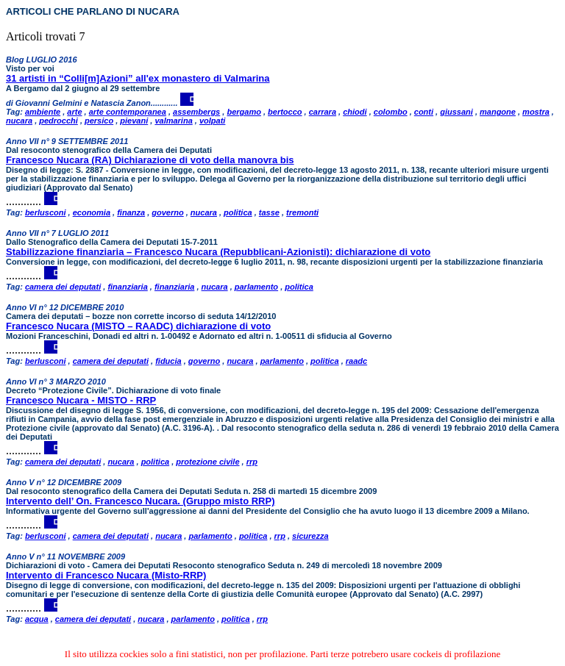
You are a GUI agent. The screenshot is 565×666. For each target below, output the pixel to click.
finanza (131, 212)
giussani (456, 111)
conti (423, 111)
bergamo (243, 111)
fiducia (168, 361)
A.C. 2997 (462, 594)
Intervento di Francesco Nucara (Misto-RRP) (106, 575)
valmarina (173, 120)
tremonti (302, 212)
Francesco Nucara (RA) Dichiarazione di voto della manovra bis (150, 159)
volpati (212, 120)
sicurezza (310, 535)
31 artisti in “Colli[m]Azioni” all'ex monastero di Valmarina (138, 78)
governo (167, 212)
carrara (322, 111)
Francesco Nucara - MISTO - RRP (81, 400)
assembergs (196, 111)
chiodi (354, 111)
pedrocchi (58, 120)
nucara (19, 120)
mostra (536, 111)
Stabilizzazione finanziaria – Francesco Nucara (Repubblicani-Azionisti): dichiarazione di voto (218, 251)
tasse (269, 212)
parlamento (256, 286)
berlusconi (45, 212)
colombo (391, 111)
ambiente (42, 111)
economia (91, 212)
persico (99, 120)
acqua (37, 619)
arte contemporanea (127, 111)
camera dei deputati (63, 286)
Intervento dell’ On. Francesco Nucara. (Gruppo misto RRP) (140, 500)
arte (74, 111)
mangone (498, 111)
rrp (251, 461)
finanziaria (127, 286)
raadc (356, 361)
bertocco (285, 111)
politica (238, 212)
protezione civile (207, 461)
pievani (134, 120)
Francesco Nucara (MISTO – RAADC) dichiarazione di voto (138, 326)
